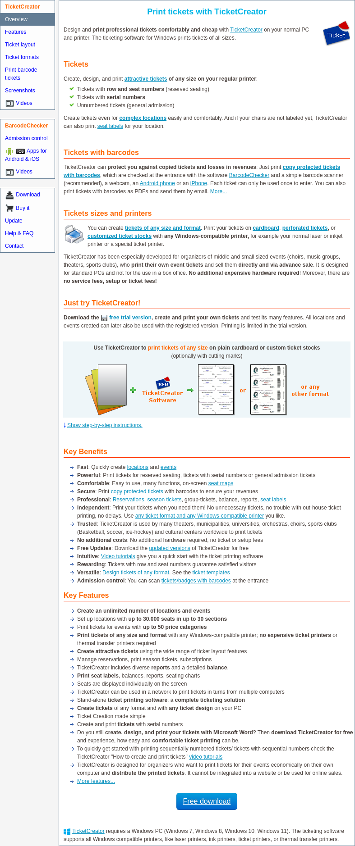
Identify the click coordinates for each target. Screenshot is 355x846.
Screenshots (20, 90)
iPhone (198, 183)
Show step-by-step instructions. (105, 425)
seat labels (110, 126)
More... (218, 191)
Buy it (22, 208)
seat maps (220, 483)
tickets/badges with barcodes (196, 581)
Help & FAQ (19, 233)
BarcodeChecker (249, 175)
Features (15, 32)
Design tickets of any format (135, 572)
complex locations (142, 118)
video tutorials (205, 757)
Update (14, 221)
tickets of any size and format (163, 228)
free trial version (130, 317)
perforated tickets (305, 228)
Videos (24, 103)
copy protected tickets (137, 491)
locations (137, 467)
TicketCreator (246, 30)
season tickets (164, 499)
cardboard (266, 228)
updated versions (169, 548)
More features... (96, 781)
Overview (16, 19)
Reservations (128, 499)
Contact (14, 246)
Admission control (26, 138)
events (168, 467)
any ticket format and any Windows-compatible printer (199, 516)
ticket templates (211, 572)
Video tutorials (118, 556)
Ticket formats (22, 57)
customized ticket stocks (120, 236)
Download (28, 194)
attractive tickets (145, 79)
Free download (207, 801)
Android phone (157, 183)
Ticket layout (20, 44)
